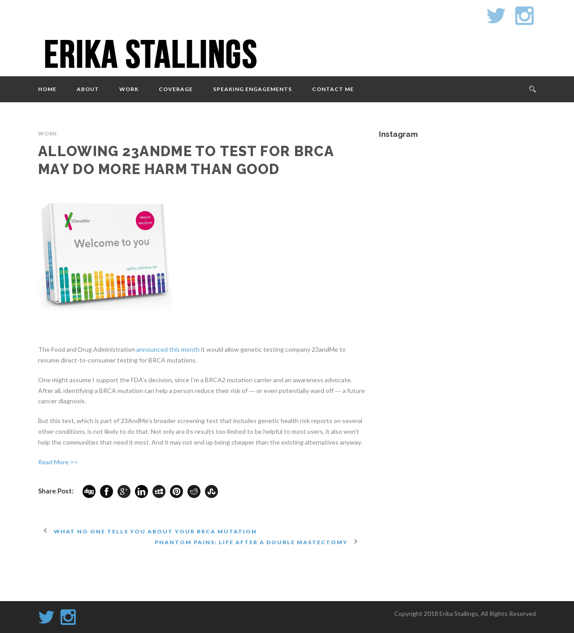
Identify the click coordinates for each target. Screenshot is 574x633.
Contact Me (333, 89)
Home (47, 89)
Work (129, 89)
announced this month (168, 349)
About (88, 89)
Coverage (176, 89)
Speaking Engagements (252, 89)
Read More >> (58, 462)
